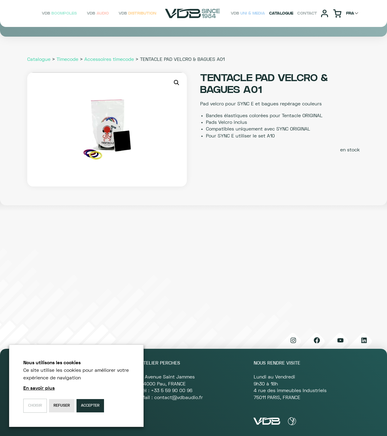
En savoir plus (39, 388)
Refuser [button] (62, 406)
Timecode (67, 59)
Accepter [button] (90, 406)
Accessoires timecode (109, 59)
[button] (176, 82)
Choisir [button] (35, 406)
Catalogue (38, 59)
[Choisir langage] (353, 13)
